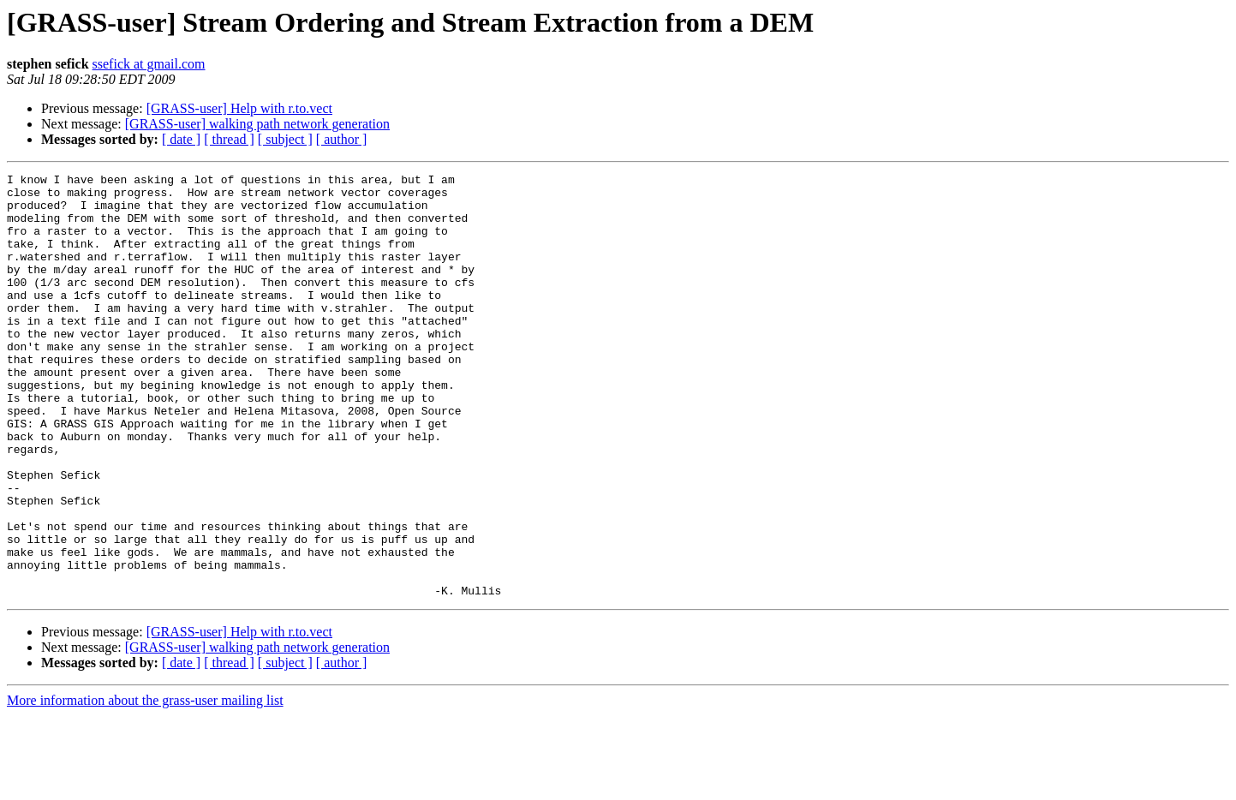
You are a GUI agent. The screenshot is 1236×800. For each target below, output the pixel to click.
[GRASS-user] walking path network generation (257, 123)
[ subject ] (285, 139)
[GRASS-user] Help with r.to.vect (239, 108)
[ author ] (341, 139)
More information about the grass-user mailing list (145, 785)
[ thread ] (229, 139)
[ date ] (181, 139)
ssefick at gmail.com (149, 64)
